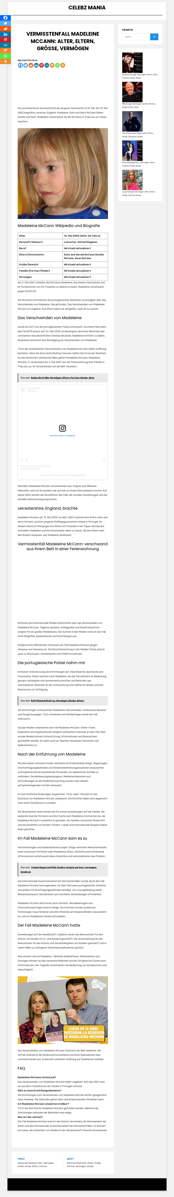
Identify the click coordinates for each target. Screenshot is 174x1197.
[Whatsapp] (57, 69)
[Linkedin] (36, 69)
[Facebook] (20, 69)
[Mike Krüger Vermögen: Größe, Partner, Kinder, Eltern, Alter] (132, 96)
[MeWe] (46, 69)
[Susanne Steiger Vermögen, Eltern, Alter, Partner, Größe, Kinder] (132, 67)
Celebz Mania (87, 8)
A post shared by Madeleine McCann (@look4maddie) (62, 479)
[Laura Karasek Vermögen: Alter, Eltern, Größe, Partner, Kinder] (132, 184)
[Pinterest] (41, 69)
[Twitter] (25, 69)
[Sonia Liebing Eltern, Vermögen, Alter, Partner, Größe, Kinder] (132, 155)
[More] (62, 69)
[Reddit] (31, 69)
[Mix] (52, 69)
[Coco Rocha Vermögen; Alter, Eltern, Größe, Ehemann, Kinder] (132, 126)
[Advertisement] (63, 91)
